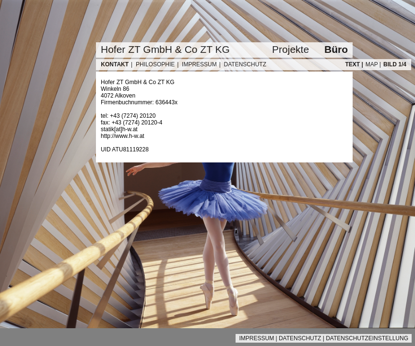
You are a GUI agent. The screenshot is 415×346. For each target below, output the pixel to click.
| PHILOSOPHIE (153, 64)
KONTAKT (114, 64)
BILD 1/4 (394, 64)
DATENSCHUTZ (300, 338)
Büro (336, 49)
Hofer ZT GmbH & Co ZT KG (165, 49)
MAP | (373, 64)
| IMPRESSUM (196, 64)
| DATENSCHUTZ (242, 64)
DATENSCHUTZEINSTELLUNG (367, 338)
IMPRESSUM (256, 338)
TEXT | (354, 64)
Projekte (290, 49)
